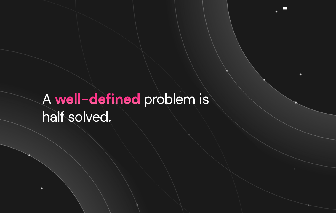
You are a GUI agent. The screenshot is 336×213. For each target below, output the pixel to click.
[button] (285, 9)
